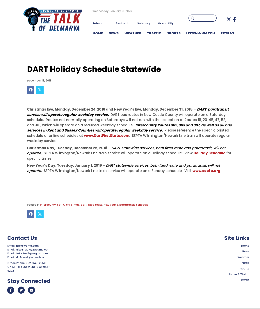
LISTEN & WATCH (200, 33)
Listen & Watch (239, 274)
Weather (243, 257)
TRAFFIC (154, 33)
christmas (72, 205)
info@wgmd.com (27, 246)
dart (84, 205)
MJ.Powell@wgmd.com (32, 257)
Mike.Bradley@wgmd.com (33, 249)
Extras (245, 280)
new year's (111, 205)
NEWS (114, 33)
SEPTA (61, 205)
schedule (142, 205)
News (245, 251)
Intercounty (48, 205)
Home (245, 246)
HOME (98, 33)
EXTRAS (227, 33)
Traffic (244, 263)
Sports (174, 33)
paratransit (127, 205)
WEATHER (132, 33)
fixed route (95, 205)
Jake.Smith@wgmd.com (32, 253)
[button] (229, 19)
